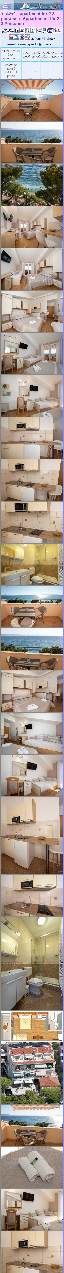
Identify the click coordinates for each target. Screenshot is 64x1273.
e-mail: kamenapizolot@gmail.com (31, 44)
